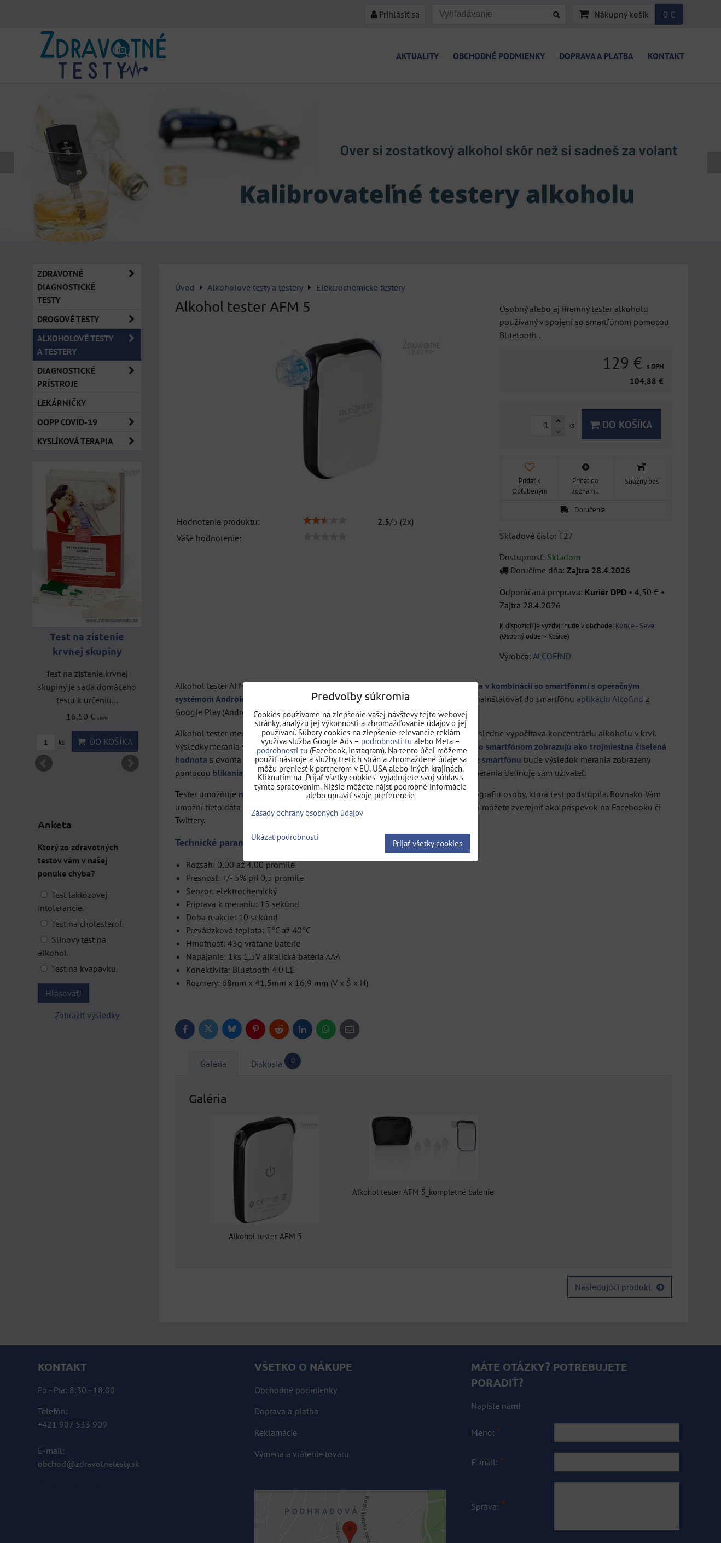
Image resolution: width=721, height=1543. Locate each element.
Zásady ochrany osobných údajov (307, 813)
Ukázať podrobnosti (284, 837)
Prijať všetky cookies (427, 843)
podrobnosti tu (386, 741)
